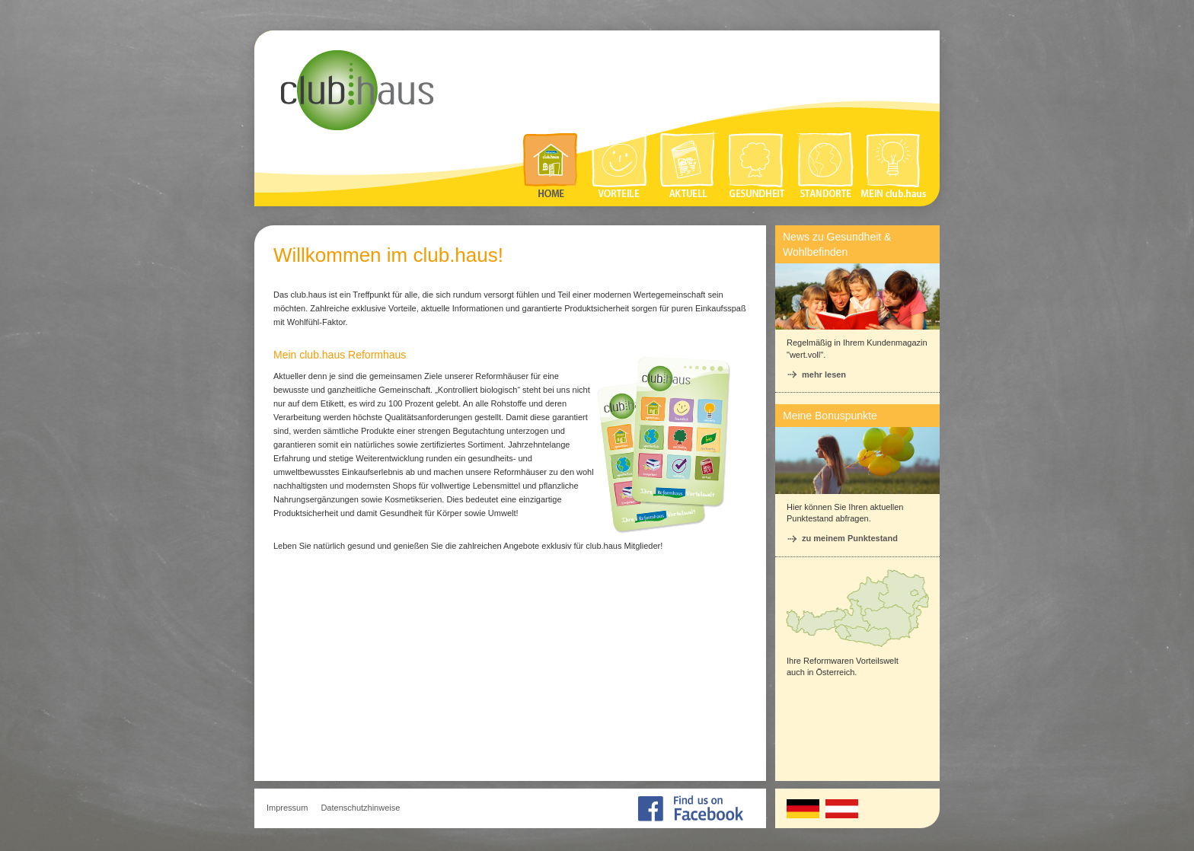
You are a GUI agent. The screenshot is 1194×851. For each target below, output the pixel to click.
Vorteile (619, 164)
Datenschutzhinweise (360, 807)
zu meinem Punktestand (850, 538)
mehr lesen (824, 374)
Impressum (287, 807)
